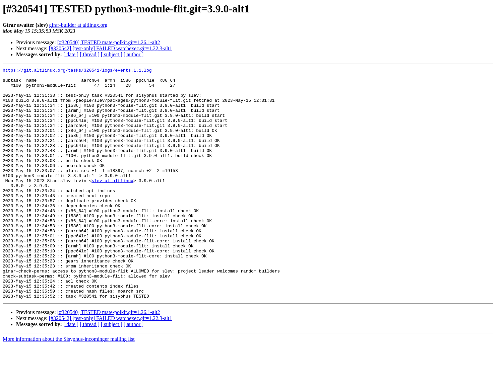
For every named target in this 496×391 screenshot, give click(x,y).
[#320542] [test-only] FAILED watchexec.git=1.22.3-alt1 (110, 48)
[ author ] (134, 54)
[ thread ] (90, 54)
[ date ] (70, 54)
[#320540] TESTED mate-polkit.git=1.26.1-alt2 (108, 42)
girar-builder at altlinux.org (78, 25)
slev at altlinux (112, 204)
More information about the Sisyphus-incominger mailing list (69, 385)
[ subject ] (111, 54)
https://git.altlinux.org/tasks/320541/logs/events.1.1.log (77, 71)
